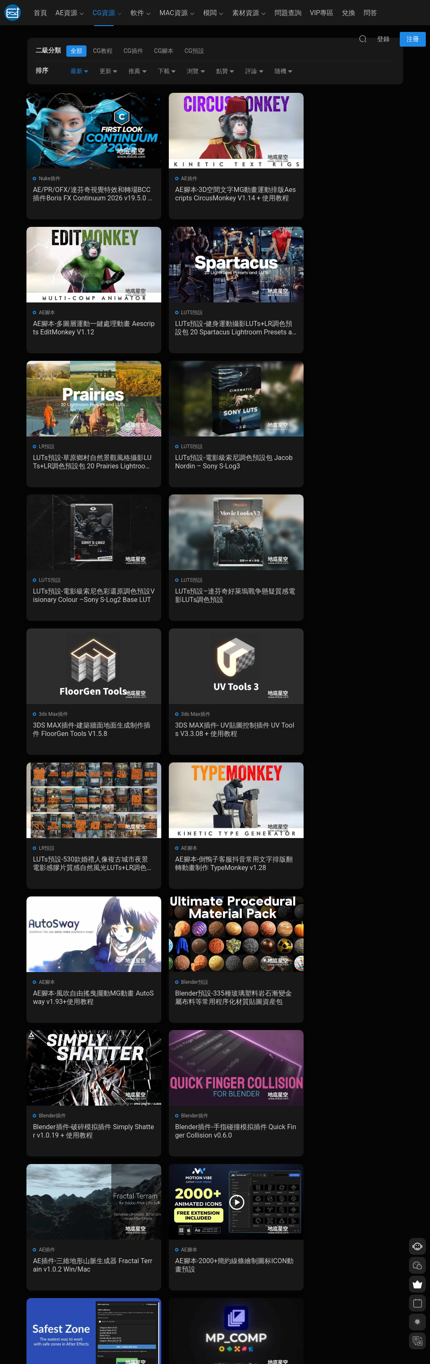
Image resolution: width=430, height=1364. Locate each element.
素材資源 (245, 13)
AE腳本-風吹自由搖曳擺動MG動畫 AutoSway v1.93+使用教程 (84, 733)
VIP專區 (322, 13)
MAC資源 (174, 13)
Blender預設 (181, 718)
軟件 (137, 13)
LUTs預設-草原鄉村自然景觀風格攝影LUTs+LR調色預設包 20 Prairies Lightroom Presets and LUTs (214, 329)
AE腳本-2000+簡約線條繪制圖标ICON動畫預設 (343, 868)
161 (213, 1186)
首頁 (40, 13)
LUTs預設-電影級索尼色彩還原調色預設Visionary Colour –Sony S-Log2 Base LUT (86, 463)
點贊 (225, 71)
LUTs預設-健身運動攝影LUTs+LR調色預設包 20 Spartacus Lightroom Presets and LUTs (87, 329)
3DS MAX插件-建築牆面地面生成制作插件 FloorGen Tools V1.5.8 (342, 463)
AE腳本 (304, 178)
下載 (167, 71)
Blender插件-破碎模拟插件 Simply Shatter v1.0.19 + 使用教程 (343, 733)
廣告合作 (164, 1320)
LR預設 (176, 313)
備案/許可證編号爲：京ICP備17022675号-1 (215, 1343)
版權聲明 (164, 1308)
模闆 (210, 13)
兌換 (348, 13)
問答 (370, 13)
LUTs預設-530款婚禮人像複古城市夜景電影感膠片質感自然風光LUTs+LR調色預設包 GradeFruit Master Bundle (215, 598)
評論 (254, 71)
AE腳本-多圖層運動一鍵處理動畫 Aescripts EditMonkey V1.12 (343, 194)
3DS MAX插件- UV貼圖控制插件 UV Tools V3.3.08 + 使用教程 (86, 598)
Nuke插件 (50, 178)
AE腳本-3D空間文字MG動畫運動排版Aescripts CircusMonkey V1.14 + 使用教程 (213, 194)
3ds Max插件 (310, 448)
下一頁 (236, 1186)
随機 (284, 71)
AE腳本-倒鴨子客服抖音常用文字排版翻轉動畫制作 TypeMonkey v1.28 (342, 598)
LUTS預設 (50, 313)
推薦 (137, 71)
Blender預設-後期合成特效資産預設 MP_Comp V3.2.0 (214, 1003)
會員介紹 (164, 1295)
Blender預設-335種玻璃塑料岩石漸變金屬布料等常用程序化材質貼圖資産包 (213, 733)
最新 (80, 71)
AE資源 (66, 13)
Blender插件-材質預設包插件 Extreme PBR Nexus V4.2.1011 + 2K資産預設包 (342, 1003)
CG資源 (104, 13)
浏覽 (196, 71)
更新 (109, 71)
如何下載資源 (169, 1283)
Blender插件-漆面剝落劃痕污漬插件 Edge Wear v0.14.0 (214, 1138)
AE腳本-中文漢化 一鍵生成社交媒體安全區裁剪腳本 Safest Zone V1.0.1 (86, 1003)
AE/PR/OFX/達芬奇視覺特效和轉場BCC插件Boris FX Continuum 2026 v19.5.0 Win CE (86, 194)
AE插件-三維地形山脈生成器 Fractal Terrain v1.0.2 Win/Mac (215, 868)
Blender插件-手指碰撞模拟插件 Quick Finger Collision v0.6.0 (87, 868)
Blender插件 (309, 718)
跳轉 (279, 1186)
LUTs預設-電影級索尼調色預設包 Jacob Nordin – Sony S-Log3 (343, 329)
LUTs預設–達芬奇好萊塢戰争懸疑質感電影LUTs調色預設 (215, 463)
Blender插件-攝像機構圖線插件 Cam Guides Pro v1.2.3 (84, 1138)
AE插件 (176, 178)
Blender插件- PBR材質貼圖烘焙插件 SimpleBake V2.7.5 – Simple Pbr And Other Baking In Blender (343, 1138)
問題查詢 (288, 13)
